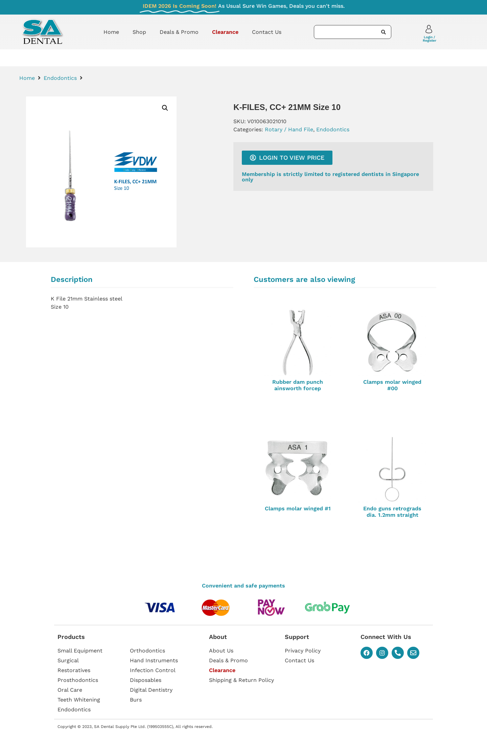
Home (111, 32)
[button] (165, 108)
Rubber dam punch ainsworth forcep (297, 385)
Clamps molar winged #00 (392, 385)
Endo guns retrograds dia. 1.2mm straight (392, 511)
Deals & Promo (179, 32)
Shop (139, 32)
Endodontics (60, 78)
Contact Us (266, 32)
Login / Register (429, 38)
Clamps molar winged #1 (298, 508)
